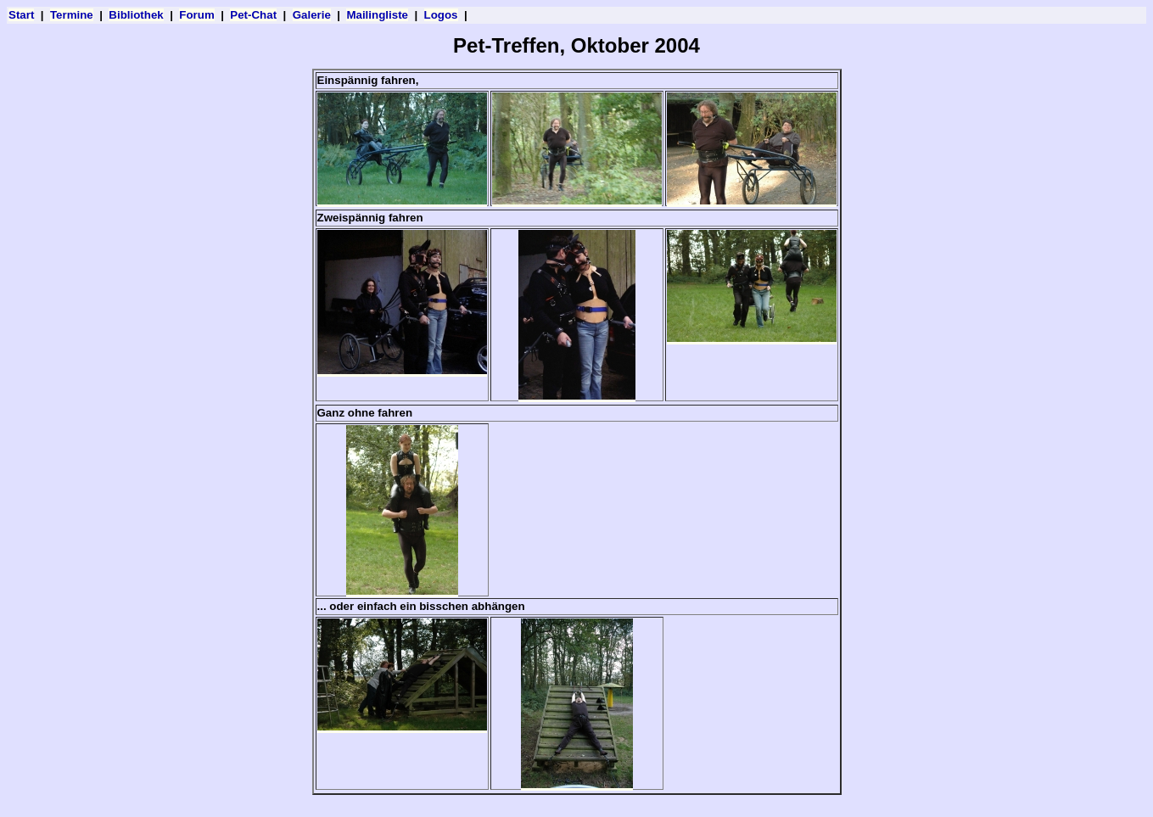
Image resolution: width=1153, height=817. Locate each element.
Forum (196, 14)
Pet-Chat (253, 14)
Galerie (312, 14)
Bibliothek (136, 14)
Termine (71, 14)
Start (21, 14)
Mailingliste (377, 14)
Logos (441, 14)
